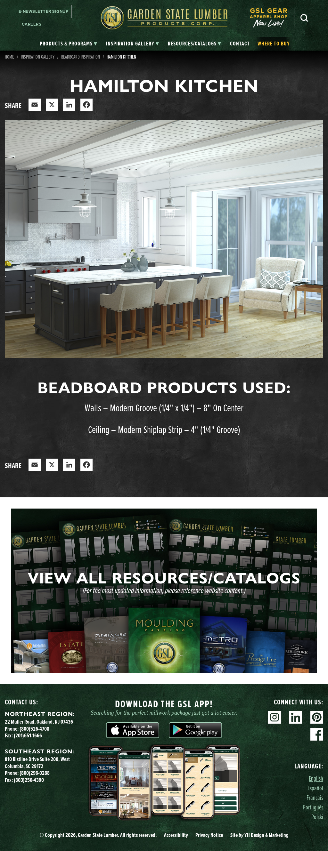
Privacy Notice (209, 835)
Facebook (316, 734)
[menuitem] (272, 18)
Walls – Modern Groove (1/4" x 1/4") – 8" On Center (164, 407)
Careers (32, 24)
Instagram (274, 717)
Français (315, 797)
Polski (317, 816)
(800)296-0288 (35, 773)
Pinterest (316, 717)
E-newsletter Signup (44, 11)
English (316, 778)
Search (304, 18)
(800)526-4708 (34, 729)
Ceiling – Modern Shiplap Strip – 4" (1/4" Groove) (164, 429)
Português (313, 807)
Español (315, 787)
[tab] (68, 44)
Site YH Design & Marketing (259, 835)
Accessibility (176, 835)
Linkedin (295, 717)
